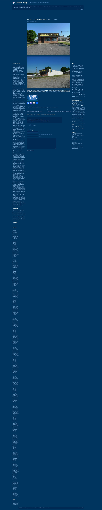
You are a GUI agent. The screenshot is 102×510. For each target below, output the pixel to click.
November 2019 (15, 324)
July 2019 (14, 329)
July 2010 (14, 459)
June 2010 (14, 460)
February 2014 (15, 407)
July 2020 (14, 314)
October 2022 (15, 282)
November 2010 (15, 454)
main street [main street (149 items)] (80, 84)
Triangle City (42, 90)
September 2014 (15, 399)
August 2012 (15, 429)
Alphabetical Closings (21, 6)
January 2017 (15, 365)
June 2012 (14, 431)
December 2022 (15, 279)
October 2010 (15, 455)
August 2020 (15, 313)
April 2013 (14, 419)
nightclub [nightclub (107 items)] (77, 85)
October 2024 (15, 253)
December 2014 (15, 395)
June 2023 (14, 272)
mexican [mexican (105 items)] (74, 85)
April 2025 (14, 245)
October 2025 (15, 238)
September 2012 (15, 428)
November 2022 (15, 280)
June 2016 (14, 373)
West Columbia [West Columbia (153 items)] (75, 98)
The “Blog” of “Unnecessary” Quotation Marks (77, 139)
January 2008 (15, 495)
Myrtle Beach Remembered (77, 145)
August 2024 (15, 255)
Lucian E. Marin (39, 507)
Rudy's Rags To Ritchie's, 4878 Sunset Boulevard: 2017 (77, 117)
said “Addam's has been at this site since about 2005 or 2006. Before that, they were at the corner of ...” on (19, 137)
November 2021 (15, 295)
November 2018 (15, 338)
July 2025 (14, 242)
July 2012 (14, 430)
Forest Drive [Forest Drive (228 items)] (79, 77)
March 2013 (15, 420)
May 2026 (14, 230)
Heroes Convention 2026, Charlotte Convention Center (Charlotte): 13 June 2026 (19, 219)
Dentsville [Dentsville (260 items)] (79, 72)
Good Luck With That (38, 6)
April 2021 (14, 303)
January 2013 (15, 423)
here (40, 91)
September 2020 (15, 312)
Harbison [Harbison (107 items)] (78, 80)
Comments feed (15, 503)
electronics (43, 107)
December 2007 (15, 496)
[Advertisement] (51, 14)
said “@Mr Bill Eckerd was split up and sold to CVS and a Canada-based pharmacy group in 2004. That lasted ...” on (19, 177)
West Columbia (54, 107)
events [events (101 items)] (73, 75)
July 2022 (14, 285)
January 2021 (15, 307)
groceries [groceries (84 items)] (82, 79)
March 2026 (15, 232)
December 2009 (15, 467)
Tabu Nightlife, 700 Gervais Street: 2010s (35, 111)
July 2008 (14, 488)
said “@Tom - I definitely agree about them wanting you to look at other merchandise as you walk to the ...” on (19, 167)
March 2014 (15, 406)
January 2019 (15, 336)
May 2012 (14, 432)
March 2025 (15, 247)
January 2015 (15, 394)
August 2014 (15, 400)
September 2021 (15, 297)
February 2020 (15, 320)
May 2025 (14, 244)
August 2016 (15, 371)
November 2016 (15, 367)
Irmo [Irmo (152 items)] (80, 82)
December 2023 (15, 265)
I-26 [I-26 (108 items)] (78, 82)
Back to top (80, 507)
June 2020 (14, 315)
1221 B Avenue (34, 107)
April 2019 (14, 332)
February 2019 (15, 335)
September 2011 (15, 442)
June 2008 (14, 489)
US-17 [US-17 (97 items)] (79, 96)
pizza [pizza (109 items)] (76, 87)
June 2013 (14, 417)
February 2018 (15, 349)
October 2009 (15, 470)
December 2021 (15, 294)
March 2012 (15, 435)
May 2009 (14, 476)
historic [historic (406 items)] (74, 82)
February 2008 (15, 494)
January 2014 (15, 408)
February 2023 (15, 277)
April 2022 (14, 289)
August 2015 (15, 385)
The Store (28, 7)
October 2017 (15, 354)
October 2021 (15, 296)
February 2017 (15, 364)
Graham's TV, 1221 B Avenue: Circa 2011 (38, 19)
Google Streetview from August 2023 (53, 91)
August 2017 (15, 356)
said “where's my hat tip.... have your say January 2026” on (19, 203)
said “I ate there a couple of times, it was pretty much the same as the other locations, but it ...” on (19, 193)
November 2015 (15, 382)
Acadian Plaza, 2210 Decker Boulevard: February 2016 (77, 128)
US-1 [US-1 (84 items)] (77, 96)
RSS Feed (79, 9)
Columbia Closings (21, 3)
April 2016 (14, 376)
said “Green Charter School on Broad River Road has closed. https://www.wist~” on (19, 98)
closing (14, 223)
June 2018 (14, 344)
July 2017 (14, 358)
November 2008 (15, 483)
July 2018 (14, 343)
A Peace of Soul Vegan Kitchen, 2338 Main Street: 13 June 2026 (18, 210)
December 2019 (15, 323)
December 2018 (15, 337)
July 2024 (14, 256)
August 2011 (15, 443)
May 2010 (14, 461)
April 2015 (14, 390)
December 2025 (15, 236)
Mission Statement (56, 6)
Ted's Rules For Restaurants (19, 7)
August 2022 (15, 284)
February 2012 (15, 436)
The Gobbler (74, 142)
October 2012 (15, 426)
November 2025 (15, 237)
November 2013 (15, 411)
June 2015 (14, 388)
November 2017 (15, 353)
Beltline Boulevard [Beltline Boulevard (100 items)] (75, 65)
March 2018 (15, 348)
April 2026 (14, 231)
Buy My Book (30, 6)
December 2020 (15, 308)
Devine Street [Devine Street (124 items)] (75, 74)
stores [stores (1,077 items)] (77, 92)
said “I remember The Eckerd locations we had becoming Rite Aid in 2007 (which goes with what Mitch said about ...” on (19, 90)
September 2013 (15, 413)
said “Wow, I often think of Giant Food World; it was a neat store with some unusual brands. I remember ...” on (18, 183)
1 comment (54, 19)
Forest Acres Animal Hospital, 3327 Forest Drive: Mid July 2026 (19, 216)
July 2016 (14, 372)
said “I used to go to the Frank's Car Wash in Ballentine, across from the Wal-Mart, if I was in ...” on (19, 172)
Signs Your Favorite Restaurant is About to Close (71, 6)
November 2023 (15, 266)
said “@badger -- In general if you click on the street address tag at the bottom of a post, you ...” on (19, 67)
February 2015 (15, 393)
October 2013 (15, 412)
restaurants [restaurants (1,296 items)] (77, 89)
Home (14, 6)
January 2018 (15, 350)
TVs (51, 107)
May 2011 (14, 447)
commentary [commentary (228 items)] (75, 71)
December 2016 (15, 366)
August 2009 (15, 472)
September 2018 (15, 341)
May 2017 (14, 360)
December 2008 (15, 482)
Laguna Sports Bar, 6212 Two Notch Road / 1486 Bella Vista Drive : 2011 (19, 214)
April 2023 (14, 274)
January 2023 (15, 278)
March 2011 (15, 449)
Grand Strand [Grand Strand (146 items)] (78, 79)
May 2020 (14, 317)
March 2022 (15, 290)
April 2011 (14, 448)
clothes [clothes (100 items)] (80, 69)
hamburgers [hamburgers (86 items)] (74, 80)
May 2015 (14, 389)
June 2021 (14, 301)
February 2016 (15, 378)
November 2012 (15, 425)
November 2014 (15, 396)
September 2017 (15, 355)
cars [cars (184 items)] (83, 68)
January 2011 (15, 452)
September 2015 (15, 384)
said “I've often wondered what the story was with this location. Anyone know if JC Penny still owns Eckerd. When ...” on (19, 188)
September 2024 (15, 254)
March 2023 (15, 276)
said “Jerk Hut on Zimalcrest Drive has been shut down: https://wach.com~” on (19, 71)
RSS (39, 115)
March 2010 (15, 464)
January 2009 (15, 481)
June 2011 (14, 446)
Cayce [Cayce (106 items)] (73, 69)
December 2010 (15, 453)
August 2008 (15, 487)
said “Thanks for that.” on (18, 123)
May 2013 (14, 418)
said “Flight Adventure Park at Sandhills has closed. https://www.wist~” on (19, 133)
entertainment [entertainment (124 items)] (81, 74)
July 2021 (14, 300)
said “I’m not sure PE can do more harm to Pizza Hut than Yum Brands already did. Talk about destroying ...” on (19, 81)
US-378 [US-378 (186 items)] (83, 96)
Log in (14, 500)
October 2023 (15, 267)
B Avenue (39, 107)
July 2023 (14, 271)
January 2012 (15, 437)
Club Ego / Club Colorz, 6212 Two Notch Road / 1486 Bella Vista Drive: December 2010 (78, 112)
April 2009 (14, 477)
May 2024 (14, 259)
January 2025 (15, 249)
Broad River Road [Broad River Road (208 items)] (77, 66)
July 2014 (14, 401)
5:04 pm (35, 125)
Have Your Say (47, 6)
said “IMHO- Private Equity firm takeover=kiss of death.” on (19, 116)
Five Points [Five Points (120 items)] (77, 75)
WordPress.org (15, 504)
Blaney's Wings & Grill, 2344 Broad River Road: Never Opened (78, 123)
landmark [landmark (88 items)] (83, 82)
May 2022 (14, 288)
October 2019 (15, 325)
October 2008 (15, 484)
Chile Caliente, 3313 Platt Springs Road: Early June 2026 (18, 212)
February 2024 (15, 262)
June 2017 (14, 359)
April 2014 (14, 405)
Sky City (73, 144)
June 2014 (14, 402)
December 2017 (15, 352)
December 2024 (15, 250)
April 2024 (14, 260)
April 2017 (14, 361)
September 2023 (15, 268)
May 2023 (14, 273)
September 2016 (15, 370)
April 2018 (14, 347)
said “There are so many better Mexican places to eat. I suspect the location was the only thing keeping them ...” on (18, 162)
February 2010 (15, 465)
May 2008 (14, 490)
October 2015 (15, 383)
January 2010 (15, 466)
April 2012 (14, 434)
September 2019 (15, 326)
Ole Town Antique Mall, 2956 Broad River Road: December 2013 (78, 120)
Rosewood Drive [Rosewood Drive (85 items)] (75, 90)
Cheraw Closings (75, 148)
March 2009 (15, 478)
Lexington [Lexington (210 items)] (74, 84)
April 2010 (14, 463)
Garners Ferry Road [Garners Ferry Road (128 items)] (76, 78)
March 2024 (15, 261)
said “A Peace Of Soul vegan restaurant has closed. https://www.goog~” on (19, 151)
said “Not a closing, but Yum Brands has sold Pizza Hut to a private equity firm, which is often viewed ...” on (19, 120)
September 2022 (15, 283)
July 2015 (14, 387)
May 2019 (14, 331)
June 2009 (14, 475)
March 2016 (15, 377)
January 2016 (15, 379)
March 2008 (15, 493)
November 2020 (15, 309)
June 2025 (14, 243)
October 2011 (15, 441)
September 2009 (15, 471)
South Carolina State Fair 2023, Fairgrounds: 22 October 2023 (59, 111)
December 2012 (15, 424)
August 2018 (15, 342)
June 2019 (14, 330)
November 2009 (15, 469)
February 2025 (15, 248)
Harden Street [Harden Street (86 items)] (78, 81)
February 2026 (15, 233)
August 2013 (15, 414)
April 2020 (14, 318)
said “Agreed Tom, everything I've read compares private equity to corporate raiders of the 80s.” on (19, 95)
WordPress (48, 507)
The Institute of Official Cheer (77, 143)
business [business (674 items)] (78, 68)
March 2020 (15, 319)
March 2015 (15, 391)
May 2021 (14, 302)
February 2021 (15, 306)
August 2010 (15, 458)
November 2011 (15, 440)
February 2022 (15, 291)
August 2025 (15, 241)
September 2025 (15, 239)
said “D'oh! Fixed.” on (19, 147)
